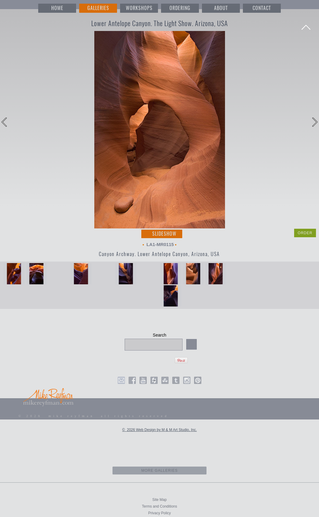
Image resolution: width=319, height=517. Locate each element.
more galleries (159, 470)
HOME (57, 8)
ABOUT (221, 8)
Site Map (159, 500)
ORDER (305, 233)
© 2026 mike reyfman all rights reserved (93, 416)
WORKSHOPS (139, 8)
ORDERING (180, 8)
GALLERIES (98, 8)
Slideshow (164, 234)
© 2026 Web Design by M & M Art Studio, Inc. (159, 430)
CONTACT (262, 8)
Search (159, 335)
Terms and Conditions (159, 506)
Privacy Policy (159, 513)
